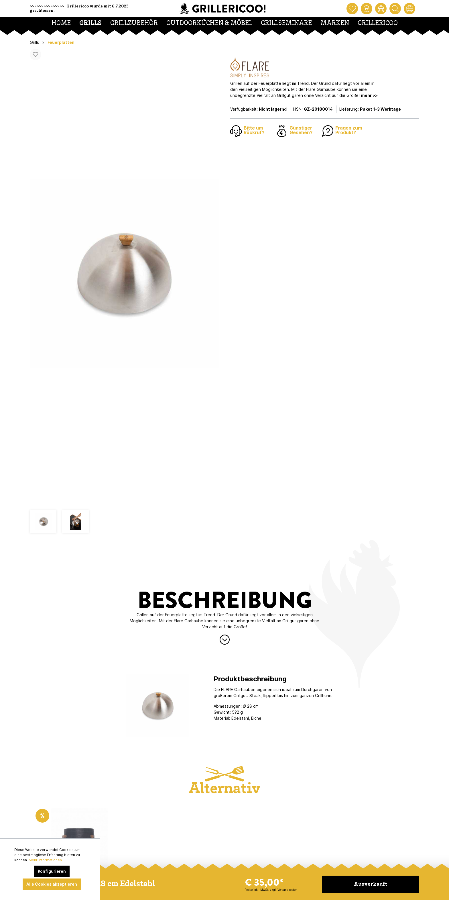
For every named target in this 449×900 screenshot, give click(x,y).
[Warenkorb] (381, 8)
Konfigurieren (52, 871)
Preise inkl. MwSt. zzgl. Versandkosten (271, 889)
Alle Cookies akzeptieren (51, 884)
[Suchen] (395, 8)
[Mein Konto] (366, 8)
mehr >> (369, 95)
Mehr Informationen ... (47, 860)
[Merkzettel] (352, 8)
